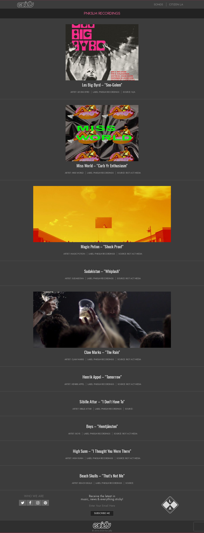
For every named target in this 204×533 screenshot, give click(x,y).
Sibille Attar (86, 408)
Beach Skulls (85, 483)
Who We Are (34, 496)
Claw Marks (78, 359)
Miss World (78, 172)
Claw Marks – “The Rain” (102, 352)
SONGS (158, 4)
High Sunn (77, 458)
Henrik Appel (78, 384)
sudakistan (77, 278)
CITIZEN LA (176, 4)
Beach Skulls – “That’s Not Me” (102, 476)
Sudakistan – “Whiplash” (102, 271)
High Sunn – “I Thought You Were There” (102, 451)
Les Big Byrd (83, 92)
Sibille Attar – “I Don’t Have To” (102, 401)
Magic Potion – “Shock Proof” (102, 246)
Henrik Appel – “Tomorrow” (102, 377)
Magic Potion (78, 253)
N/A (133, 92)
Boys (77, 433)
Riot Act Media (133, 172)
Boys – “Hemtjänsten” (102, 426)
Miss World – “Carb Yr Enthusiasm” (102, 165)
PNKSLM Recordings (109, 92)
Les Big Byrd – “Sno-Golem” (102, 85)
